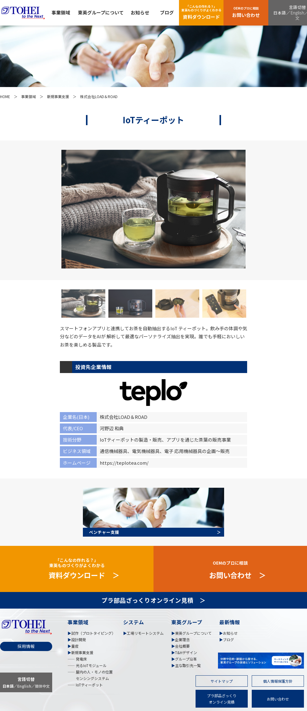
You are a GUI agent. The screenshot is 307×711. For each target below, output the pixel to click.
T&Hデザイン (186, 652)
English (297, 13)
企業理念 (182, 639)
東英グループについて (101, 12)
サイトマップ (222, 681)
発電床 (81, 658)
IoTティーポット (89, 684)
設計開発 (78, 639)
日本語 (279, 13)
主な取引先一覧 (188, 665)
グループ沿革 (186, 658)
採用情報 (26, 646)
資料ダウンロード (201, 12)
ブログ (167, 12)
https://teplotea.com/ (124, 462)
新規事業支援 (58, 96)
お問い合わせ (246, 12)
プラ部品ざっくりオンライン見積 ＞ (153, 600)
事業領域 (61, 12)
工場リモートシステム (145, 633)
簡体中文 (42, 686)
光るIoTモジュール (91, 665)
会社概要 (182, 646)
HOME (5, 96)
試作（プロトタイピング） (93, 633)
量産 (75, 646)
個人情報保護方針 (278, 681)
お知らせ (140, 12)
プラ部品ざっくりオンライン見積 (221, 699)
